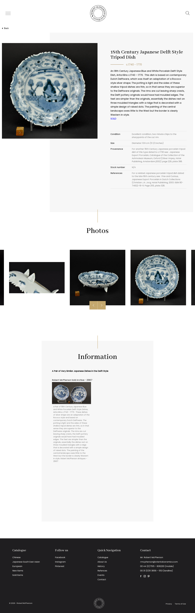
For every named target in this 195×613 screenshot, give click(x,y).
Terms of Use (180, 604)
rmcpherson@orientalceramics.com (159, 561)
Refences (102, 570)
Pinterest (59, 566)
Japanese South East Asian (26, 561)
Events (101, 575)
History (101, 566)
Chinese (16, 557)
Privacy (169, 604)
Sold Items (17, 575)
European (17, 566)
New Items (17, 570)
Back (5, 28)
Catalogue (103, 557)
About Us (102, 561)
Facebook (60, 557)
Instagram (60, 561)
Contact (102, 579)
